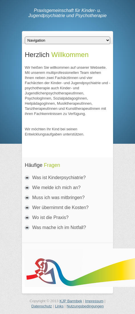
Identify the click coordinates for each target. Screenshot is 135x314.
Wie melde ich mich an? (56, 187)
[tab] (67, 178)
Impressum (94, 301)
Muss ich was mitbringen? (58, 197)
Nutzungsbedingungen (85, 306)
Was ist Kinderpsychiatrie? (59, 177)
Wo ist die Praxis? (50, 217)
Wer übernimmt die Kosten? (60, 207)
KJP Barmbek (71, 301)
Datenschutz (41, 306)
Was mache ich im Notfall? (59, 227)
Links (59, 306)
